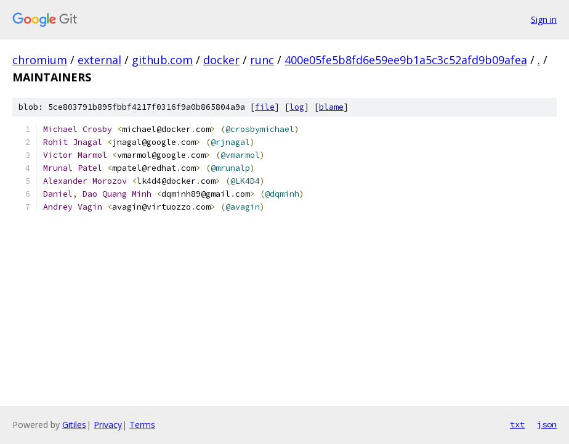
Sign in (544, 19)
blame (331, 107)
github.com (162, 59)
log (296, 107)
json (547, 424)
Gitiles (74, 424)
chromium (39, 59)
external (99, 59)
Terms (142, 424)
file (265, 107)
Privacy (108, 424)
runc (262, 59)
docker (221, 59)
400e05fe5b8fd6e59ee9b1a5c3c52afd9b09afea (405, 59)
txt (517, 424)
